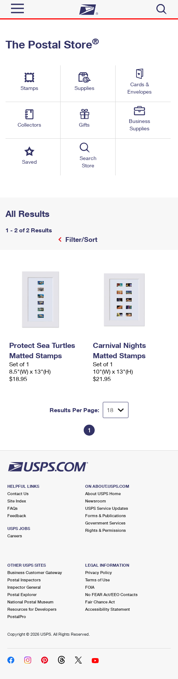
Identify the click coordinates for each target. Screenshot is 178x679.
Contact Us (18, 493)
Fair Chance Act (100, 601)
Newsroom (95, 500)
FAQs (12, 508)
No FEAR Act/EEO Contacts (111, 594)
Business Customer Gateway (34, 572)
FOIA (89, 587)
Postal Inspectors (24, 579)
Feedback (16, 515)
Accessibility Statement (107, 609)
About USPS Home (103, 493)
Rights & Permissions (105, 530)
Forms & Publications (105, 515)
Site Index (16, 500)
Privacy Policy (98, 572)
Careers (14, 535)
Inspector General (24, 587)
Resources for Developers (32, 609)
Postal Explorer (22, 594)
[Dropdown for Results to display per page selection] (115, 410)
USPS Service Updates (106, 508)
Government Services (105, 522)
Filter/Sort (80, 239)
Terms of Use (97, 579)
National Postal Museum (30, 601)
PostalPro (16, 616)
